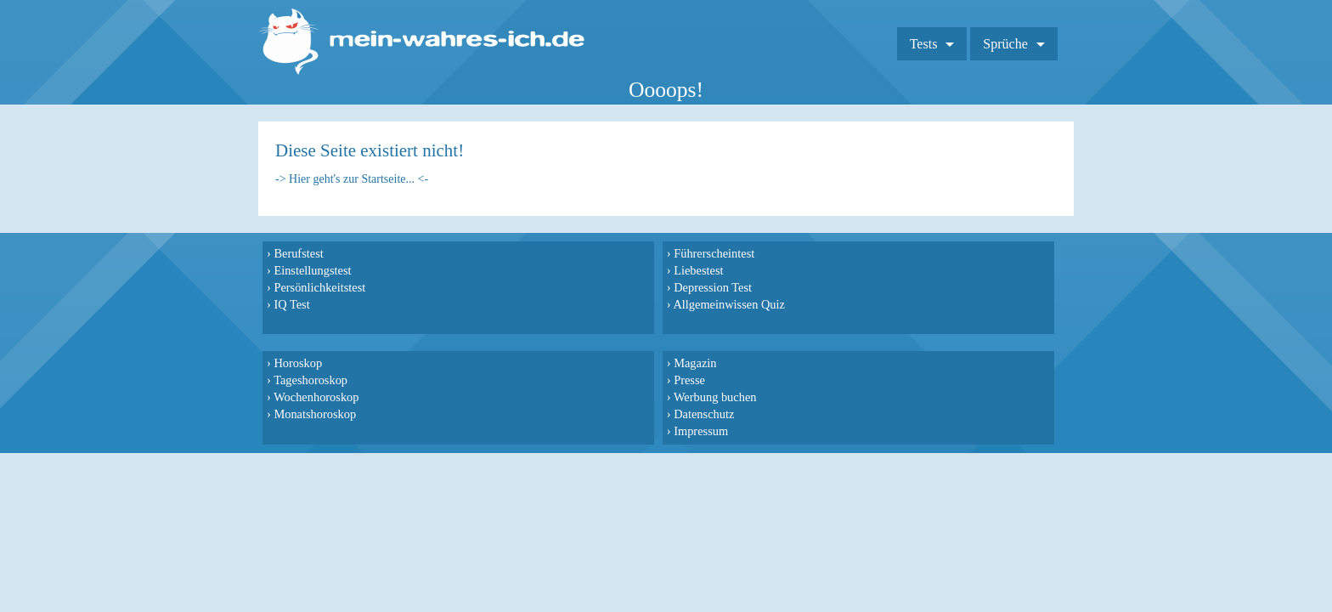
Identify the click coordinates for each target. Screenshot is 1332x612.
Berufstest (294, 253)
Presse (901, 270)
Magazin (907, 253)
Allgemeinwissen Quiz (531, 304)
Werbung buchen (927, 287)
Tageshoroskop (717, 270)
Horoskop (704, 253)
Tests (940, 38)
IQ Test (287, 304)
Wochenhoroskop (722, 287)
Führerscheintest (515, 253)
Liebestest (499, 270)
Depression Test (514, 287)
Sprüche (1022, 38)
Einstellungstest (308, 270)
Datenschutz (916, 304)
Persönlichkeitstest (315, 287)
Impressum (913, 321)
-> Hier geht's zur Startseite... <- (351, 179)
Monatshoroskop (721, 304)
